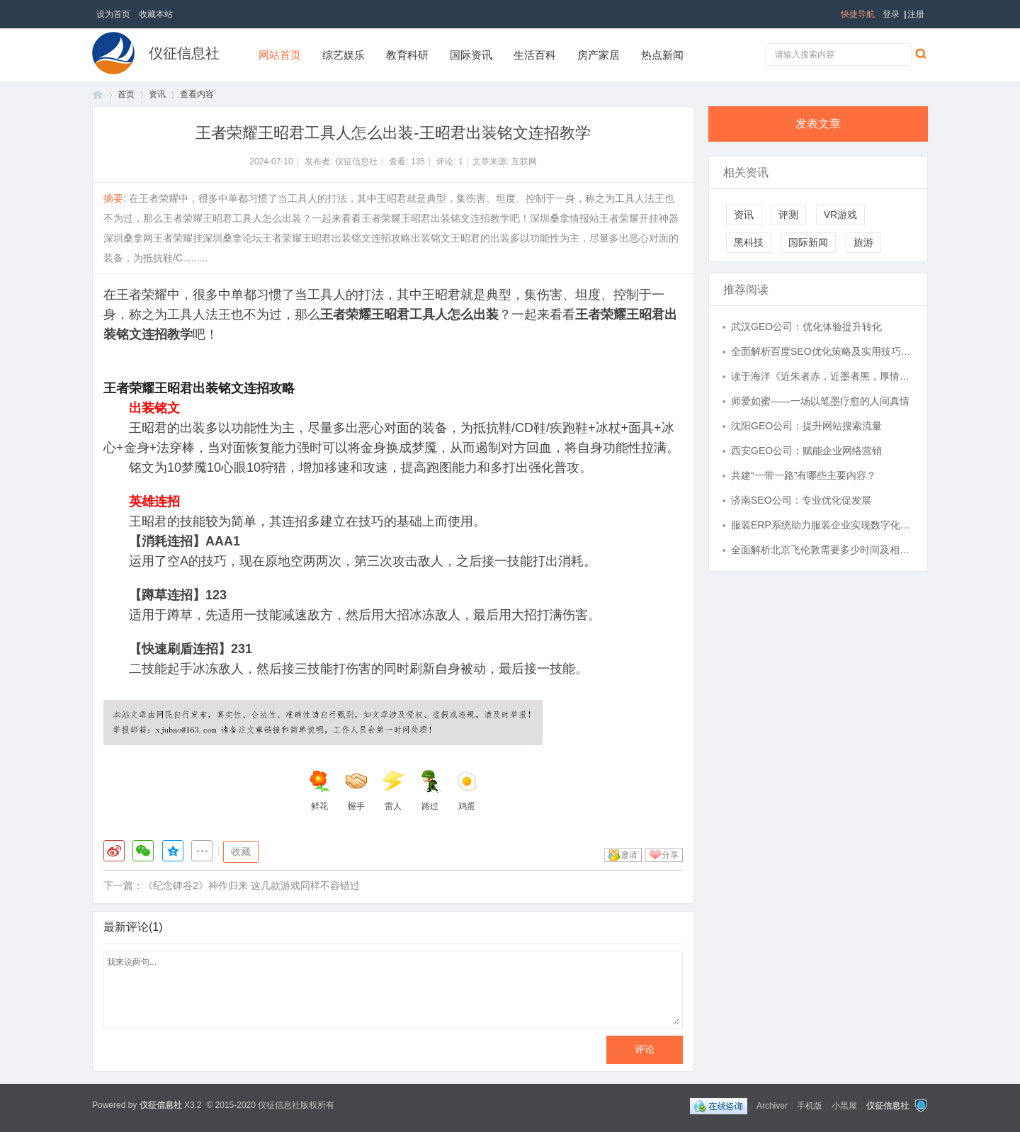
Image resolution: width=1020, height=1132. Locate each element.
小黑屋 (844, 1105)
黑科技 (749, 242)
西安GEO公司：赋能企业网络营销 (806, 450)
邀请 (629, 855)
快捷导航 (858, 14)
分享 (670, 855)
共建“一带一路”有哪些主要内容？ (803, 475)
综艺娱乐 (343, 55)
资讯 (157, 94)
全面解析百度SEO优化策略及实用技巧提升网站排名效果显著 (822, 351)
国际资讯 (471, 55)
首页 (97, 94)
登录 (891, 14)
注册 (915, 14)
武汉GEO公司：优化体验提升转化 (806, 326)
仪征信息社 (184, 53)
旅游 (863, 242)
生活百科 (535, 55)
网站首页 (280, 55)
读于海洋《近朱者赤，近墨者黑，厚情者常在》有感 (822, 376)
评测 (788, 214)
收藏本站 (156, 14)
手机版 (809, 1105)
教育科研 (407, 55)
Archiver (772, 1105)
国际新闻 (808, 242)
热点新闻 (662, 55)
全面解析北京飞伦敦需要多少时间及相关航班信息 (822, 549)
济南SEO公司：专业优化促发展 (801, 500)
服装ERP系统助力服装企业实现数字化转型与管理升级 (822, 525)
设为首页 (113, 14)
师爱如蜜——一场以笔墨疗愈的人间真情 (820, 401)
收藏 (241, 851)
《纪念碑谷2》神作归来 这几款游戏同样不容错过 (251, 885)
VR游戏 (840, 214)
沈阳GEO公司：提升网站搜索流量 (806, 425)
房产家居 (598, 55)
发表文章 (818, 124)
